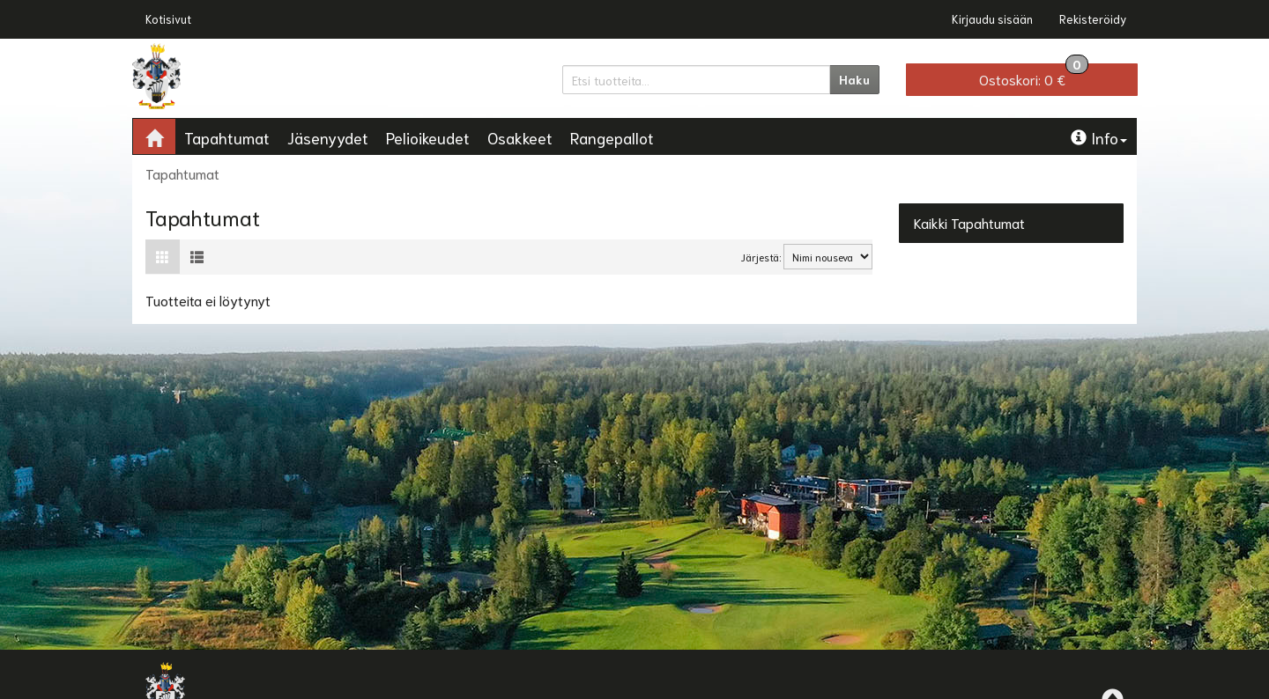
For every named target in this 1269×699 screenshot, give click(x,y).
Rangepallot (612, 137)
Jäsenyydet (327, 137)
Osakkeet (520, 137)
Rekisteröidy (1092, 18)
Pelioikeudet (428, 137)
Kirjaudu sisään (992, 18)
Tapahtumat (227, 137)
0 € (1033, 75)
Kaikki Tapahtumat (969, 222)
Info (1099, 137)
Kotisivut (168, 18)
